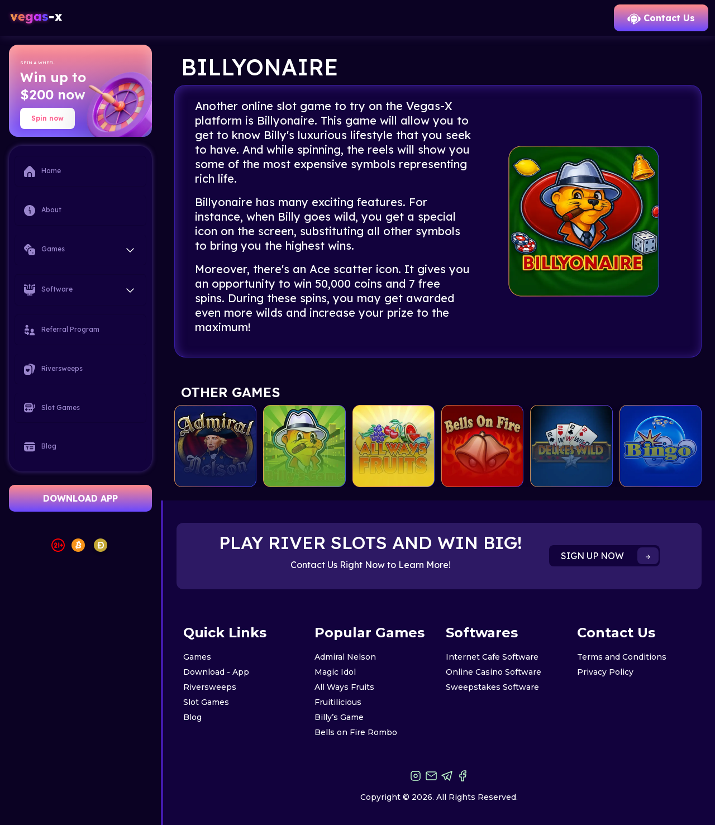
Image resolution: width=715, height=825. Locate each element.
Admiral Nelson (345, 657)
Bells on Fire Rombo (355, 732)
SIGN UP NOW (610, 555)
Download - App (216, 672)
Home (42, 171)
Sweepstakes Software (492, 687)
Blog (40, 446)
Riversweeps (53, 369)
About (42, 210)
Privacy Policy (605, 672)
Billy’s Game (339, 717)
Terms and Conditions (621, 657)
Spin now (47, 118)
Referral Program (61, 330)
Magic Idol (335, 672)
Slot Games (52, 407)
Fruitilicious (337, 702)
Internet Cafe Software (492, 657)
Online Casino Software (493, 672)
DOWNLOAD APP (80, 498)
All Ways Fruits (344, 687)
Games (197, 657)
